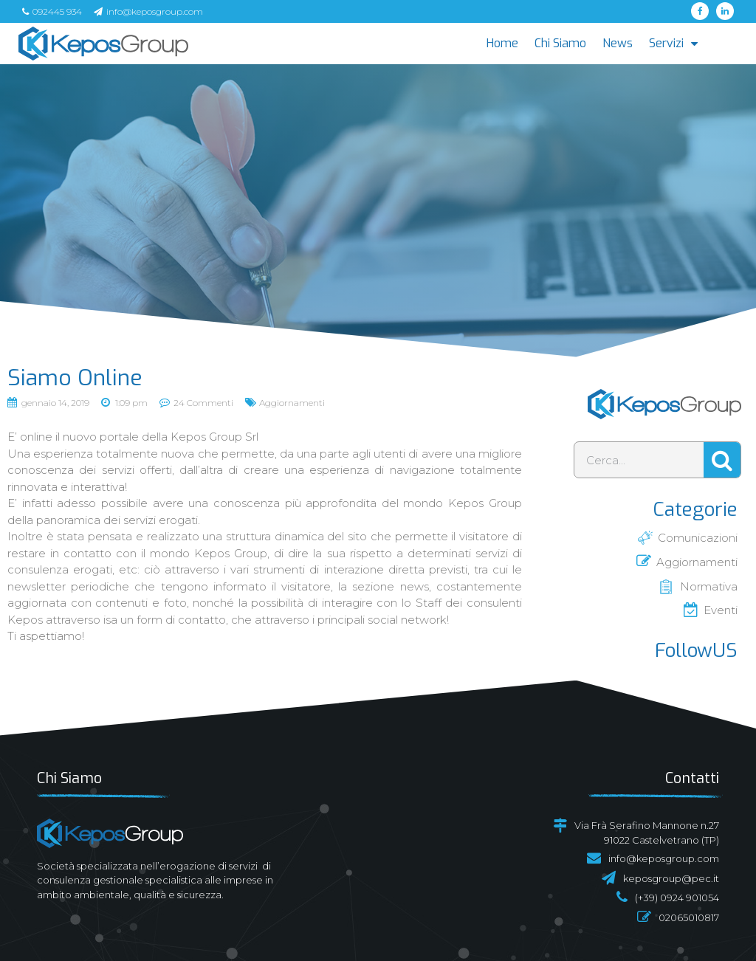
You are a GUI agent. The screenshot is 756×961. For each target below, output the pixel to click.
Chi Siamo (560, 43)
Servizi (673, 43)
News (617, 43)
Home (502, 43)
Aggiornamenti (292, 402)
